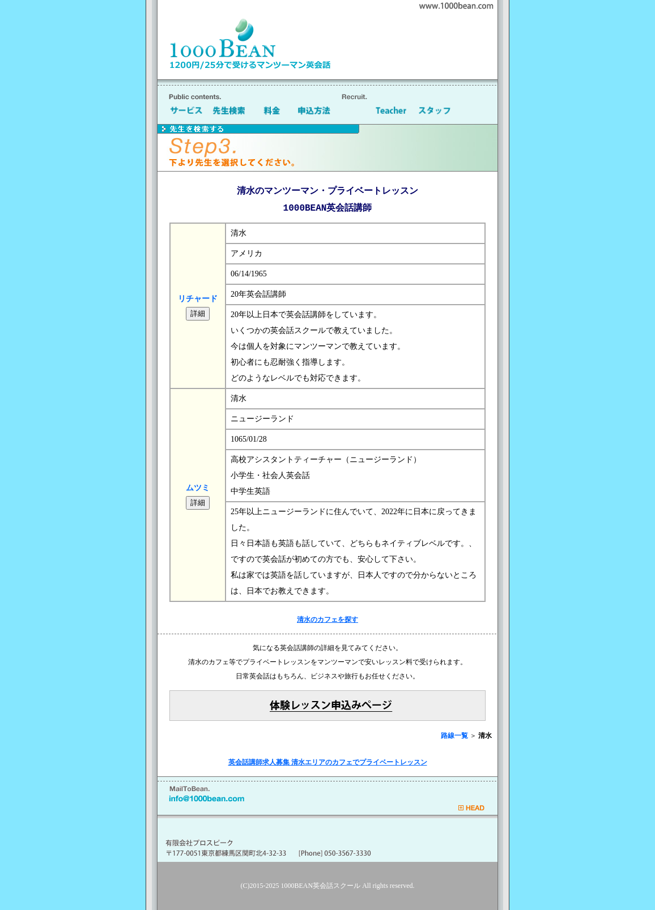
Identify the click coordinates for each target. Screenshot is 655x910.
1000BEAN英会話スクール (321, 886)
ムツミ (198, 488)
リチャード (198, 298)
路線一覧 (454, 736)
